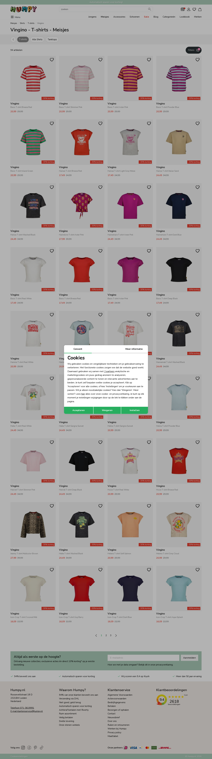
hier (83, 393)
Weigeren (107, 410)
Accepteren (78, 410)
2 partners (109, 371)
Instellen (135, 410)
